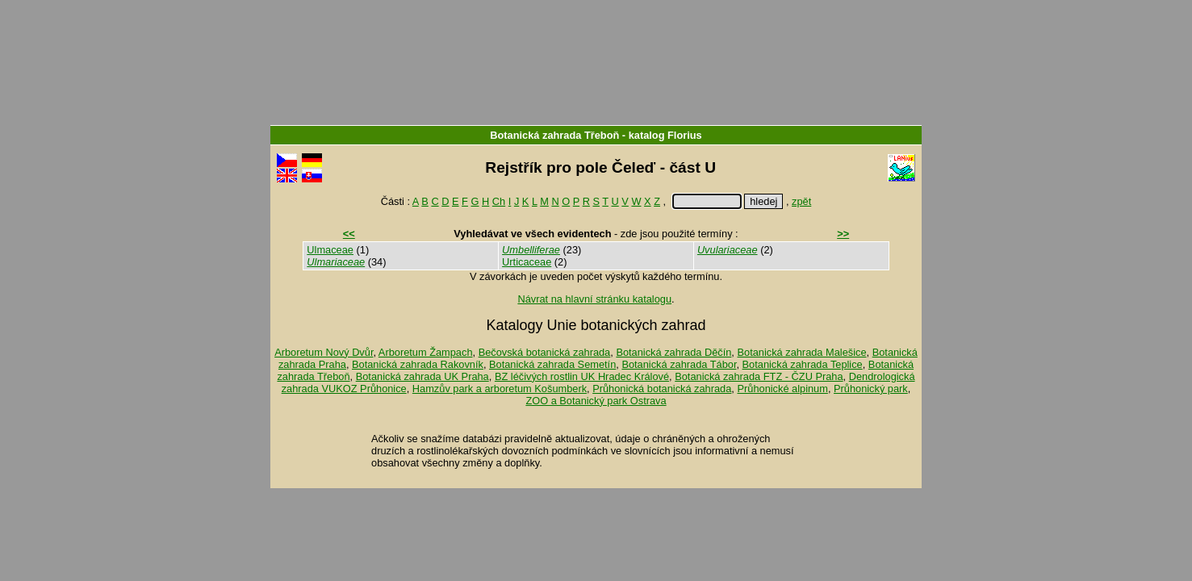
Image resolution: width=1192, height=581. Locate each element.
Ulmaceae (330, 250)
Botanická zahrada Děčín (673, 352)
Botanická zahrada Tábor (678, 364)
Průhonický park (871, 388)
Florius (684, 135)
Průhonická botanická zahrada (661, 388)
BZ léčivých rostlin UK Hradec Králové (582, 376)
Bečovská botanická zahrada (545, 352)
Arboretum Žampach (426, 352)
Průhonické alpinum (782, 388)
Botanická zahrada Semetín (552, 364)
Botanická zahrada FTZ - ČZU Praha (759, 376)
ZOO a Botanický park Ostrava (595, 401)
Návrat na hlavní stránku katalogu (594, 299)
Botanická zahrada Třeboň (554, 135)
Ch (498, 201)
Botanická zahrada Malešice (801, 352)
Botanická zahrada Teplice (802, 364)
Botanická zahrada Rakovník (417, 364)
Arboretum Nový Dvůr (323, 352)
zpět (801, 201)
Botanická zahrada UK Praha (422, 376)
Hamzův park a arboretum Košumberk (499, 388)
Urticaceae (526, 262)
